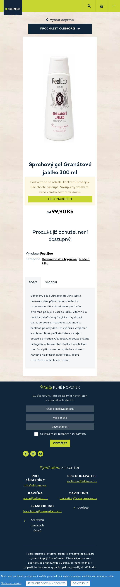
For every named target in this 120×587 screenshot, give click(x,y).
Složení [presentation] (51, 282)
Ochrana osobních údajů (37, 525)
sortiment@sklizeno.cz (82, 481)
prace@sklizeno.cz (35, 498)
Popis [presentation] (33, 282)
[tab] (33, 282)
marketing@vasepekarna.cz (78, 498)
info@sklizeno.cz (35, 485)
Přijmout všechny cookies (46, 583)
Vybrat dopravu (62, 20)
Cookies (83, 507)
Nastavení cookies (11, 583)
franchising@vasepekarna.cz (42, 511)
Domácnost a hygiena (59, 259)
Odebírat (60, 443)
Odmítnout (80, 583)
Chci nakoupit (60, 199)
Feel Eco (46, 254)
